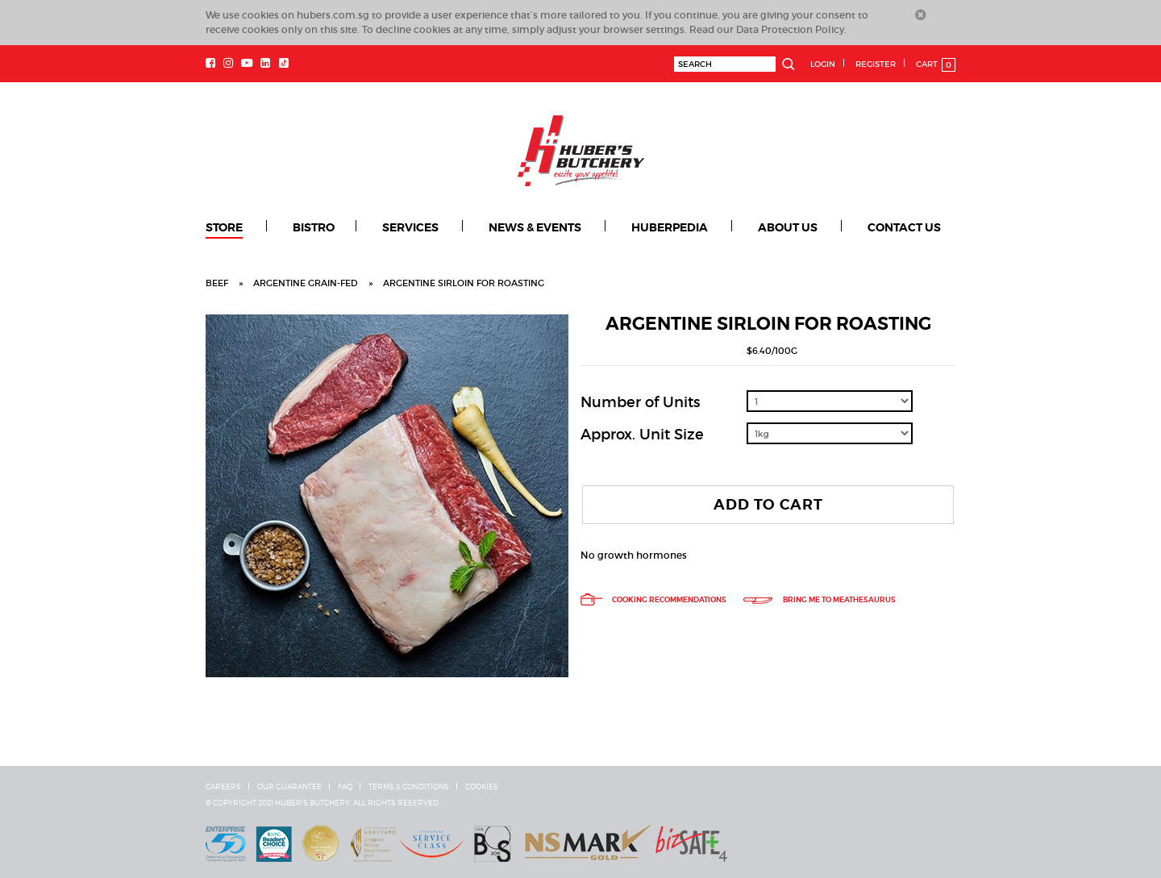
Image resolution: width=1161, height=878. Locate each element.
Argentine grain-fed (305, 283)
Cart (935, 65)
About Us (788, 227)
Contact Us (904, 227)
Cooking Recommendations (653, 600)
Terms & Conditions (408, 787)
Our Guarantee (289, 787)
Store (224, 227)
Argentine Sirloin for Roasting (463, 283)
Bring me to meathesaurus (819, 600)
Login (822, 64)
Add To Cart (768, 504)
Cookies (481, 787)
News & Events (535, 227)
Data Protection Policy (790, 29)
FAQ (345, 787)
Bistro (314, 227)
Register (875, 64)
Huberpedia (669, 227)
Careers (223, 787)
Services (410, 227)
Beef (217, 283)
